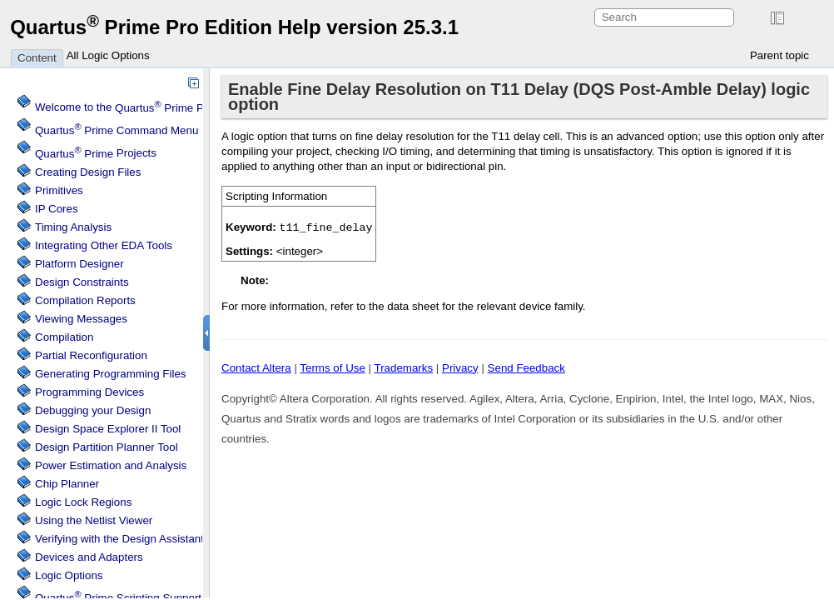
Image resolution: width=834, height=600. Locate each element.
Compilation (64, 337)
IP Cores (56, 208)
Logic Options (69, 575)
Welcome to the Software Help (179, 108)
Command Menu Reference (144, 130)
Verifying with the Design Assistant (119, 538)
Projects (95, 154)
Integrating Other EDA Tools (103, 245)
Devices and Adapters (89, 557)
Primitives (59, 190)
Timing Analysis (73, 227)
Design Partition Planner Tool (106, 447)
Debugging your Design (93, 410)
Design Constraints (82, 282)
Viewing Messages (81, 318)
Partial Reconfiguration (91, 355)
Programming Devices (89, 392)
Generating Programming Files (110, 374)
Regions (83, 502)
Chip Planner (67, 484)
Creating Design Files (88, 172)
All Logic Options (108, 55)
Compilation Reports (85, 300)
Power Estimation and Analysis (110, 465)
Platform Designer (79, 264)
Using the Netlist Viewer (93, 520)
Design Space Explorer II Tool (108, 428)
